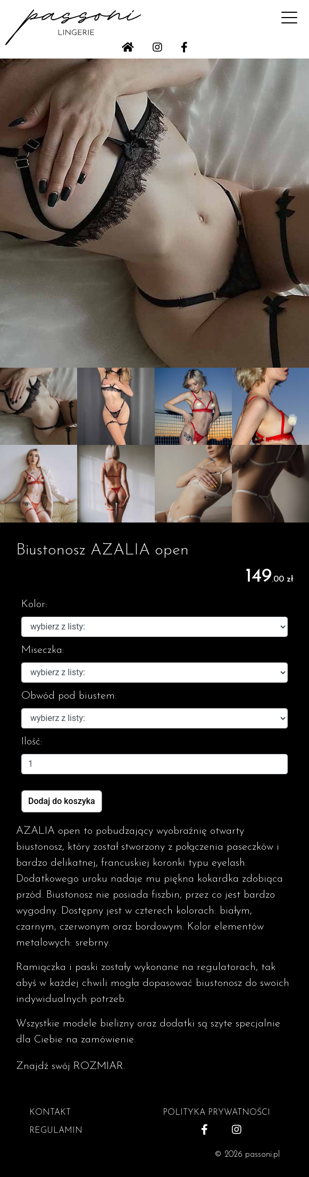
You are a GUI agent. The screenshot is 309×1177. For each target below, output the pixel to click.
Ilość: (32, 741)
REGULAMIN (55, 1130)
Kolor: (34, 604)
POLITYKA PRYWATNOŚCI (216, 1112)
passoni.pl (262, 1154)
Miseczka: (42, 650)
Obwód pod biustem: (69, 696)
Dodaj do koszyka (61, 801)
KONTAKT (50, 1112)
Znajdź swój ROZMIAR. (70, 1066)
